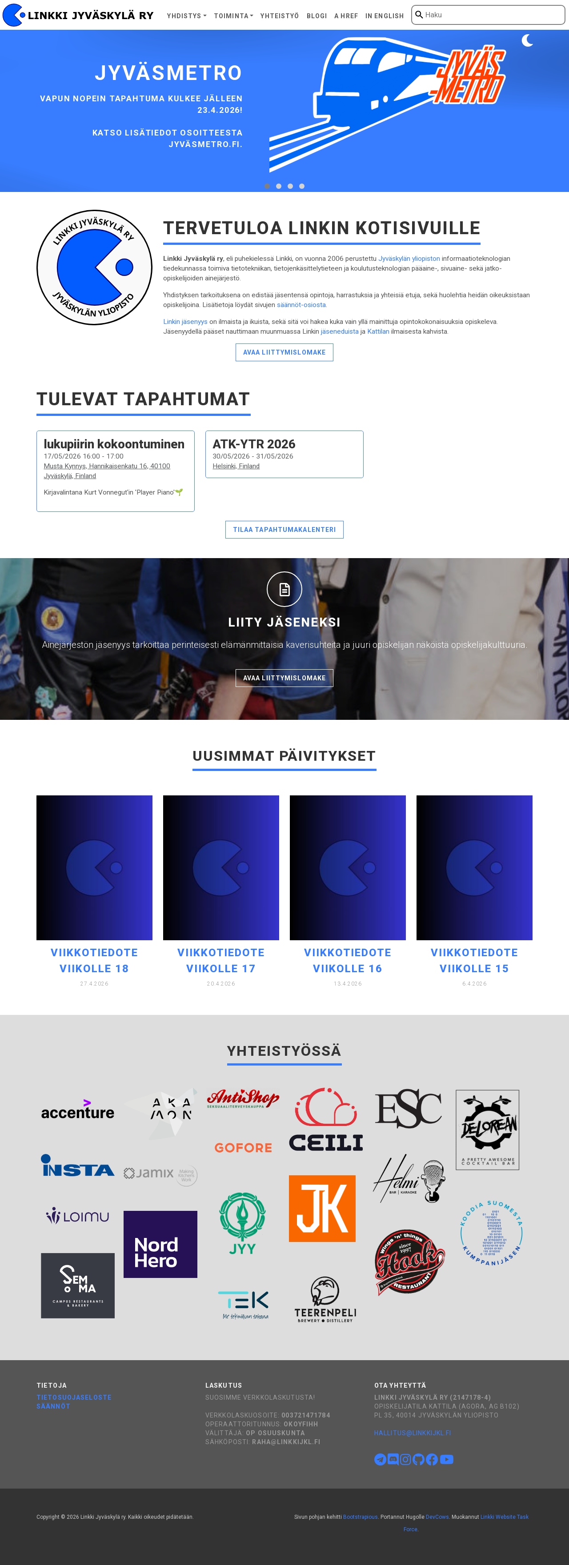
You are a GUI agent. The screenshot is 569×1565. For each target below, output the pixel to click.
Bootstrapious (360, 1517)
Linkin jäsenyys (185, 322)
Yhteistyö (279, 16)
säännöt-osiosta (301, 305)
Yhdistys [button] (184, 16)
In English (384, 16)
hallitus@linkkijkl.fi (413, 1433)
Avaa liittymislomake (284, 352)
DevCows (437, 1517)
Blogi (317, 16)
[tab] (267, 186)
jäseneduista (340, 331)
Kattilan (378, 331)
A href (346, 16)
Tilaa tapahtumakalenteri (285, 529)
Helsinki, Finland (236, 466)
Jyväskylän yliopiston (409, 259)
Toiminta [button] (231, 16)
